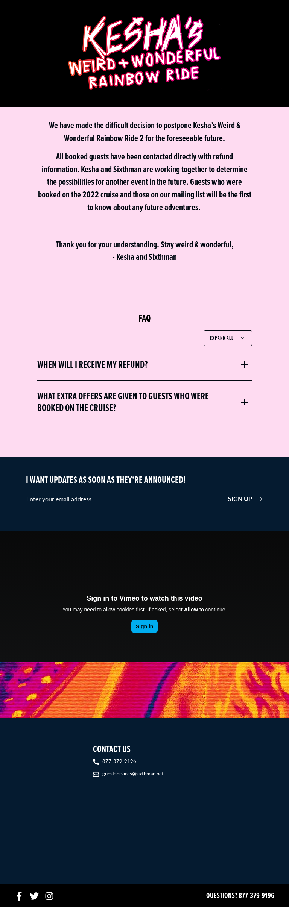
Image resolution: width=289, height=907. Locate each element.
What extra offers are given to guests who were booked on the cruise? (123, 402)
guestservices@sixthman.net (133, 773)
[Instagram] (49, 895)
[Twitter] (34, 895)
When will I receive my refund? (92, 364)
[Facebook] (19, 895)
